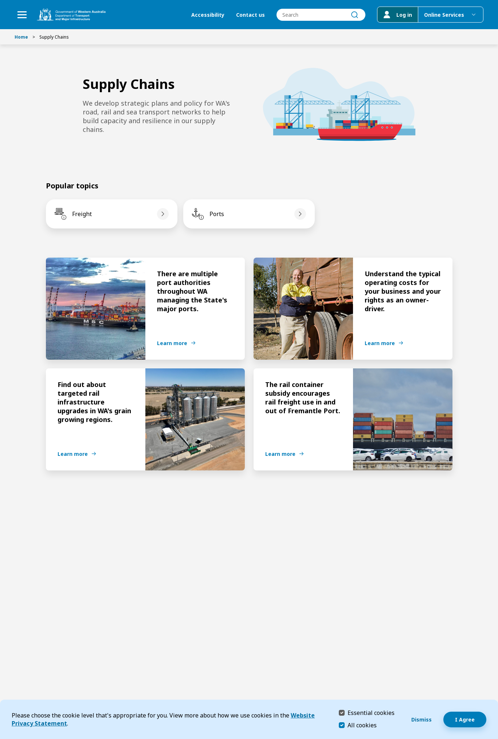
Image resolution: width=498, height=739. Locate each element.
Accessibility (207, 14)
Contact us (250, 14)
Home (21, 37)
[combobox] (321, 15)
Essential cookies (371, 712)
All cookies (362, 725)
